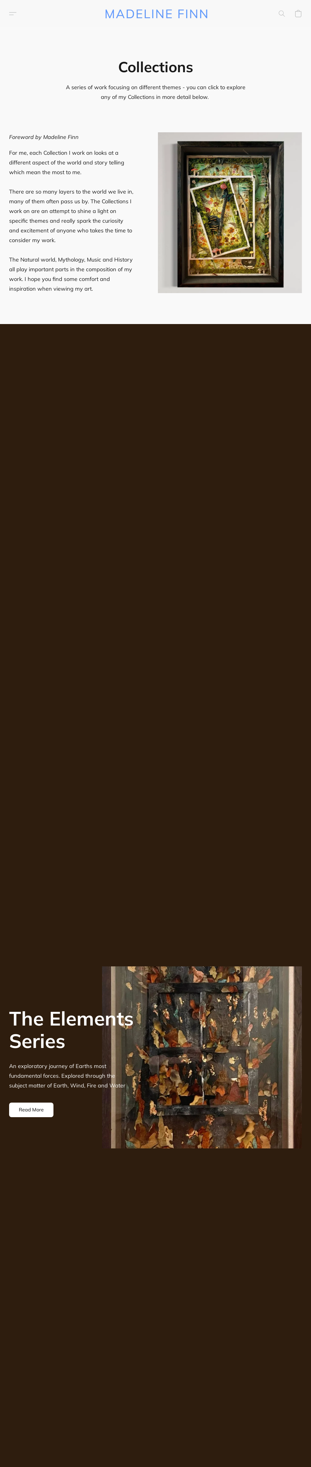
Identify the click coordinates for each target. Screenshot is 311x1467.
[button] (155, 13)
